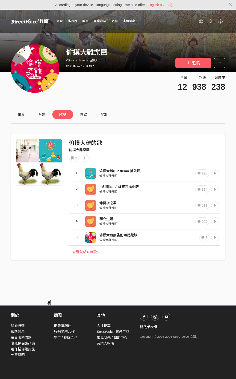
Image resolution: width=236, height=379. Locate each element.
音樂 (41, 114)
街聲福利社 (62, 326)
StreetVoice (30, 21)
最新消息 (18, 332)
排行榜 (72, 21)
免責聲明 (18, 355)
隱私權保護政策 (23, 343)
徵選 (114, 21)
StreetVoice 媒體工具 (113, 332)
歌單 (85, 21)
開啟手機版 (148, 327)
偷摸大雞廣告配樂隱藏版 (118, 235)
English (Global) (160, 5)
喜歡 (83, 114)
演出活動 (129, 21)
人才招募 (104, 326)
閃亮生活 (106, 219)
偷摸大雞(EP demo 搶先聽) (120, 171)
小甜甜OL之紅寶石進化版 (119, 187)
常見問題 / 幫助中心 (112, 338)
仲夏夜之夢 (108, 203)
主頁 (21, 114)
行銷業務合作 (64, 332)
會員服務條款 (21, 338)
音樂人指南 (105, 343)
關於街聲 (18, 326)
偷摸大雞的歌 (85, 143)
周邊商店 (101, 21)
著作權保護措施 (23, 349)
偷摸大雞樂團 (79, 150)
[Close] (231, 5)
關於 (104, 114)
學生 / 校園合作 (66, 338)
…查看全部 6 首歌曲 (84, 252)
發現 (59, 21)
